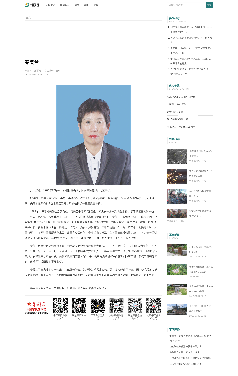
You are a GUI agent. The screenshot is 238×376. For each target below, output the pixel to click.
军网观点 (64, 5)
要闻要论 (50, 5)
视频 (86, 5)
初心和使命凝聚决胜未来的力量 (185, 346)
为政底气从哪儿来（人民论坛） (185, 352)
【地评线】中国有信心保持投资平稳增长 (190, 358)
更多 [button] (97, 5)
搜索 (209, 5)
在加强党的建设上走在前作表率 (185, 363)
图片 (76, 5)
